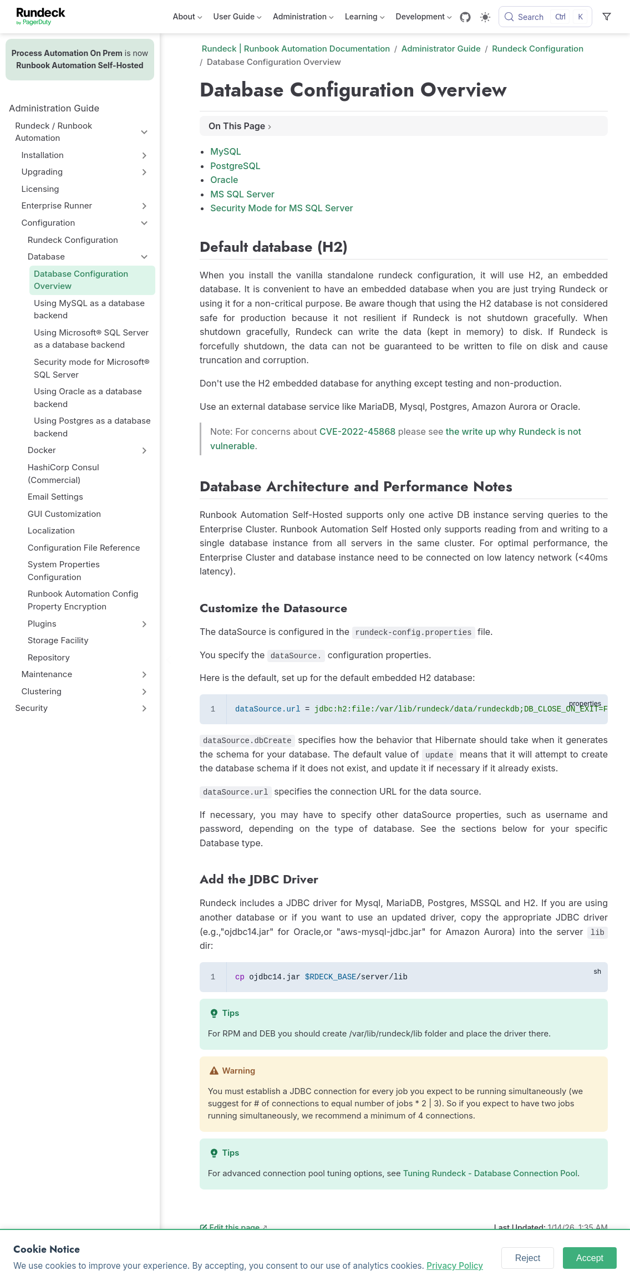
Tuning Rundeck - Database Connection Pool (490, 1173)
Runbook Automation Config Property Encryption (83, 600)
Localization (51, 530)
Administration (303, 19)
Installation (43, 155)
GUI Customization (64, 514)
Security (31, 708)
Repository (49, 657)
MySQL (225, 151)
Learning (365, 19)
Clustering (42, 691)
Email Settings (55, 496)
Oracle (224, 179)
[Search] (545, 16)
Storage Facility (58, 640)
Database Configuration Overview (81, 280)
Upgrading (42, 171)
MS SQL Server (242, 194)
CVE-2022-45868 (357, 431)
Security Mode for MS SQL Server (281, 208)
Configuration (48, 222)
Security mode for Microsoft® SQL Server (92, 368)
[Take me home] (45, 16)
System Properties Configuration (64, 570)
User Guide (237, 19)
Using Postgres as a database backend (92, 427)
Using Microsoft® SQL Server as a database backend (91, 338)
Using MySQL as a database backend (89, 309)
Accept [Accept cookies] (589, 1258)
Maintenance (47, 674)
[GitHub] (465, 17)
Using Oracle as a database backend (88, 397)
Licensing (40, 189)
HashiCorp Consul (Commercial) (63, 473)
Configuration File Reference (84, 547)
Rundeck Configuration (73, 240)
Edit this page (230, 1227)
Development (424, 19)
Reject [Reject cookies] (527, 1258)
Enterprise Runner (57, 205)
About (188, 19)
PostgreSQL (235, 165)
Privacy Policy (454, 1265)
